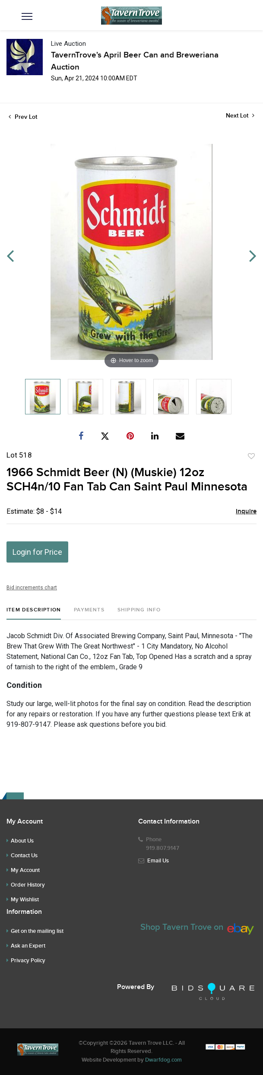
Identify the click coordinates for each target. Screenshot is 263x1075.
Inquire (246, 511)
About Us (22, 840)
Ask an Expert (28, 945)
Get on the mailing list (37, 931)
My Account (25, 870)
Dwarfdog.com (163, 1059)
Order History (28, 884)
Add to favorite (251, 456)
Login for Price (37, 552)
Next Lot (240, 115)
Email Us (158, 860)
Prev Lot (23, 117)
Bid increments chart (31, 588)
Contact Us (24, 855)
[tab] (33, 613)
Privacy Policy (28, 960)
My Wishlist (25, 899)
